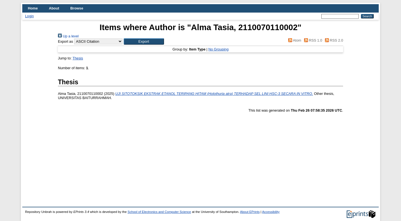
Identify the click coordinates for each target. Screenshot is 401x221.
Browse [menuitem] (76, 8)
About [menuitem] (54, 8)
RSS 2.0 (333, 40)
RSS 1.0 (312, 40)
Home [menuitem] (33, 8)
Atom (294, 40)
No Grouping (218, 49)
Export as (65, 41)
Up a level (68, 36)
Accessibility (271, 211)
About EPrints (250, 211)
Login (29, 16)
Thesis (77, 58)
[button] (144, 41)
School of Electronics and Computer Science (159, 211)
